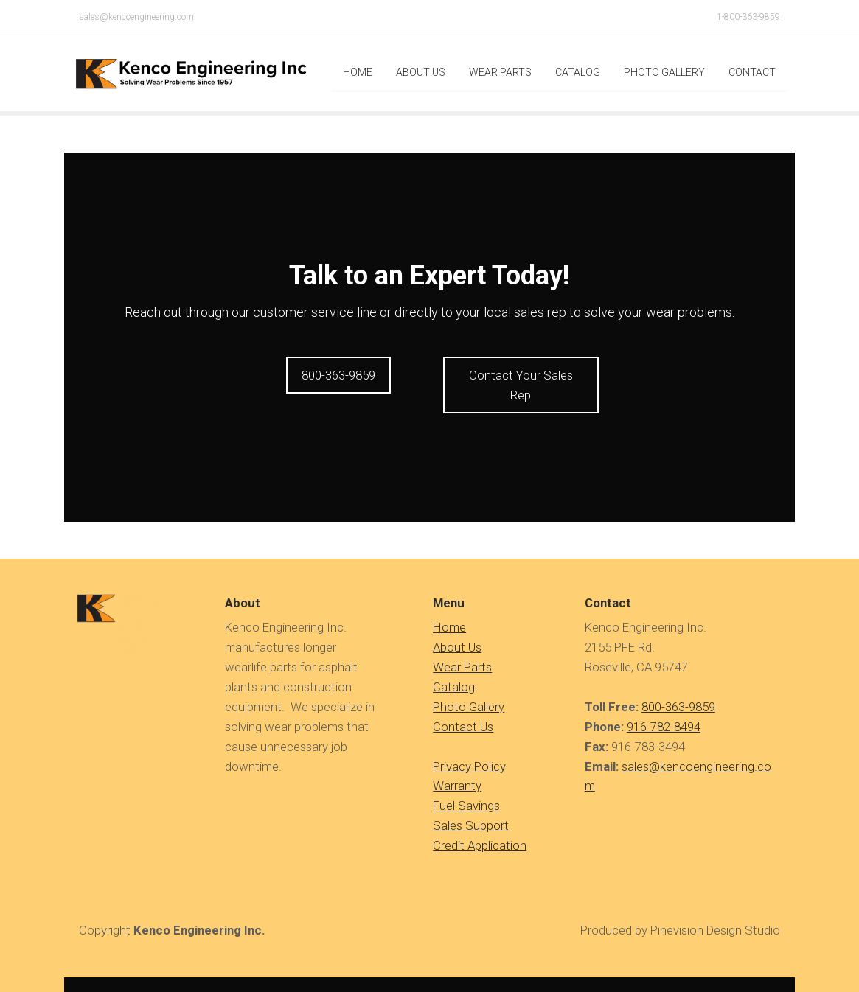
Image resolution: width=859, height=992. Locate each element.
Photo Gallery (468, 693)
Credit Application (479, 832)
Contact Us (463, 713)
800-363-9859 (678, 693)
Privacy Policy (469, 752)
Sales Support (471, 812)
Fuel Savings (466, 792)
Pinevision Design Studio (715, 916)
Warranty (457, 772)
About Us (457, 633)
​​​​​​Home (449, 614)
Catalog (454, 673)
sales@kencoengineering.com (136, 17)
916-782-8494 (663, 713)
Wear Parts (462, 653)
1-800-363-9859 (748, 17)
